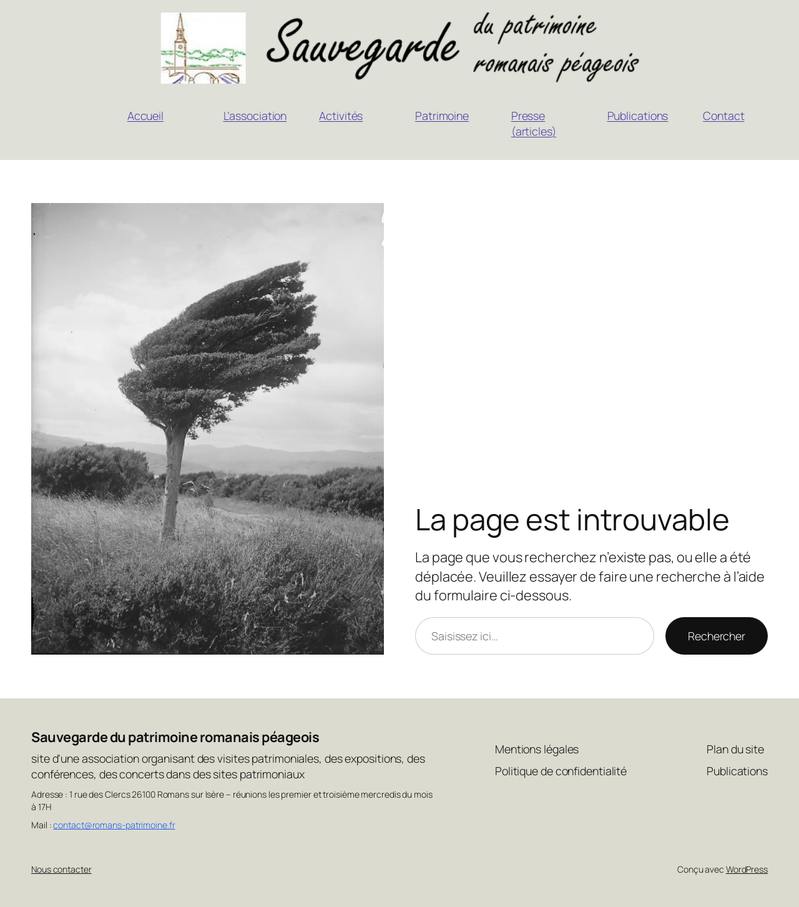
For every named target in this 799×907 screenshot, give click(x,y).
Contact (723, 115)
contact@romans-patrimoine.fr (114, 825)
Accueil (145, 115)
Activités (341, 115)
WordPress (747, 869)
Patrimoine (442, 115)
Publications (638, 115)
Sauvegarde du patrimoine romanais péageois (175, 737)
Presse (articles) (533, 123)
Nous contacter (61, 869)
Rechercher (716, 635)
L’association (255, 115)
